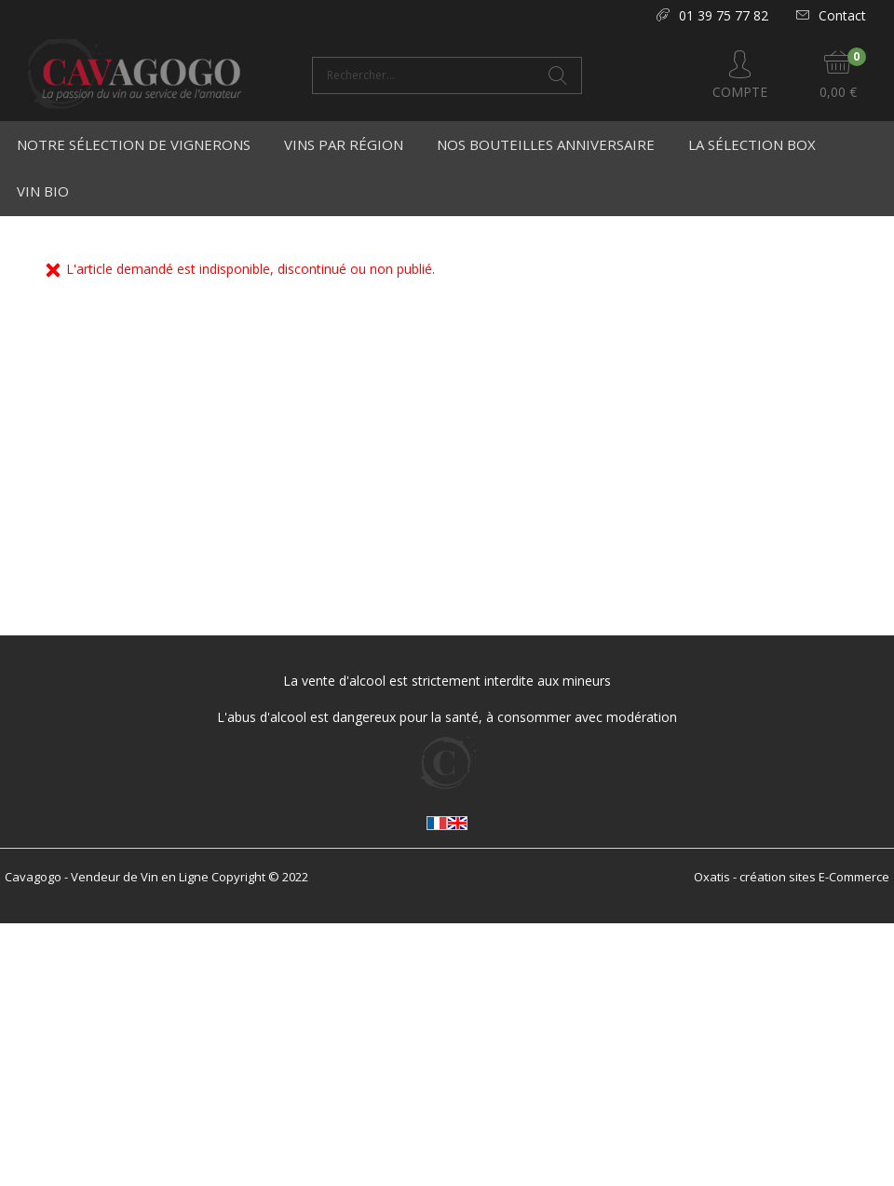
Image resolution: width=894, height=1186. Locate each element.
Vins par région (343, 144)
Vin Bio (43, 191)
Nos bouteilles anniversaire (546, 144)
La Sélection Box (752, 144)
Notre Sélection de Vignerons (134, 144)
